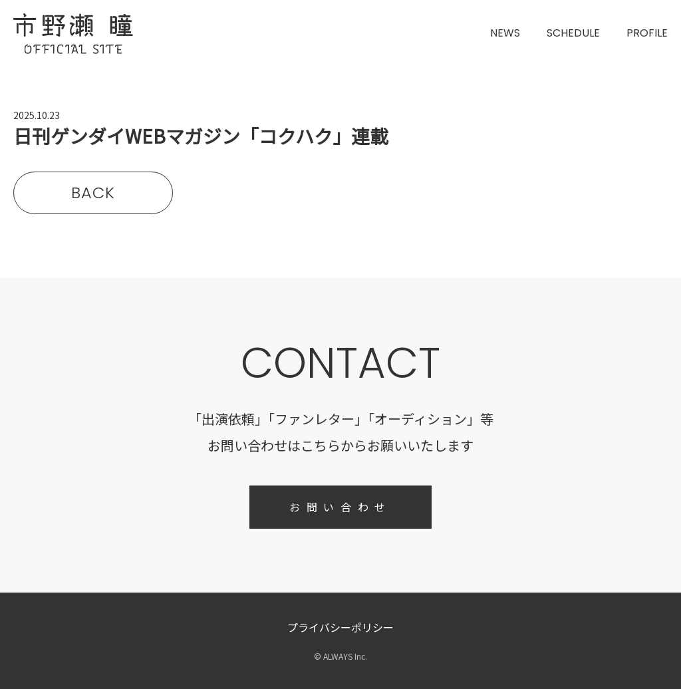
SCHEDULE (573, 33)
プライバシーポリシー (340, 627)
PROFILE (647, 33)
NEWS (505, 33)
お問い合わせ (340, 507)
